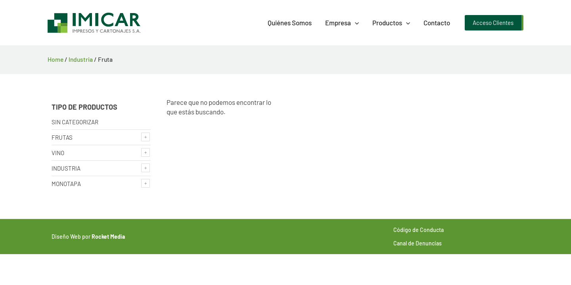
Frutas (62, 137)
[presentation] (355, 23)
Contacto (436, 23)
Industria (81, 59)
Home (55, 59)
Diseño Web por (88, 236)
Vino (58, 152)
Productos (391, 23)
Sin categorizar (75, 121)
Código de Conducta (418, 229)
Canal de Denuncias (417, 243)
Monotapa (66, 183)
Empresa (342, 23)
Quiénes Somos (290, 23)
